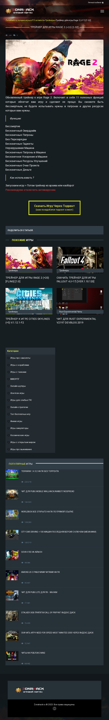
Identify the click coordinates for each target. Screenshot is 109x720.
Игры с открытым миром (21, 442)
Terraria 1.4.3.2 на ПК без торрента (40, 471)
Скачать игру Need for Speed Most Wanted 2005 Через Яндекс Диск (57, 633)
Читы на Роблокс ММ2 (33, 653)
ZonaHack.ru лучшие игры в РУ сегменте (25, 20)
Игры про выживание (19, 449)
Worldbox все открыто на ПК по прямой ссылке (47, 512)
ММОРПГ (13, 379)
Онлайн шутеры (16, 386)
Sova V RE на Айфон (31, 552)
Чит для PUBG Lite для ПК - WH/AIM (39, 592)
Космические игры (18, 435)
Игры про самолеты (19, 358)
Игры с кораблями (18, 365)
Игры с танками (16, 372)
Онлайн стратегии (17, 407)
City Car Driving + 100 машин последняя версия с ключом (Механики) (58, 532)
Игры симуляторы (17, 428)
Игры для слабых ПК (19, 400)
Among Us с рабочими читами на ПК (40, 572)
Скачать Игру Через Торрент (54, 207)
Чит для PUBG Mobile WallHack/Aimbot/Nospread (47, 491)
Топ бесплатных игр (18, 414)
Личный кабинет (95, 3)
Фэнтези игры (15, 393)
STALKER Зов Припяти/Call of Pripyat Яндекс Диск (48, 612)
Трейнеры (50, 20)
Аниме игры (14, 421)
